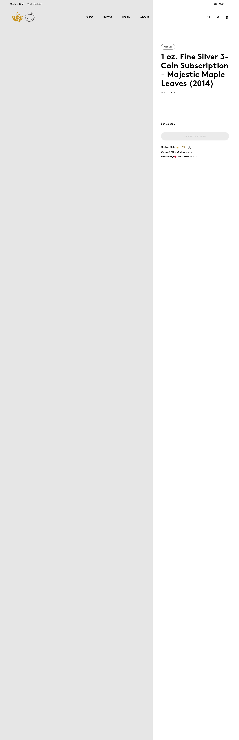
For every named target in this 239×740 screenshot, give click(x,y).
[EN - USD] (220, 4)
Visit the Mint (34, 3)
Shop (89, 17)
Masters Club (17, 3)
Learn (126, 17)
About (144, 17)
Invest (107, 17)
